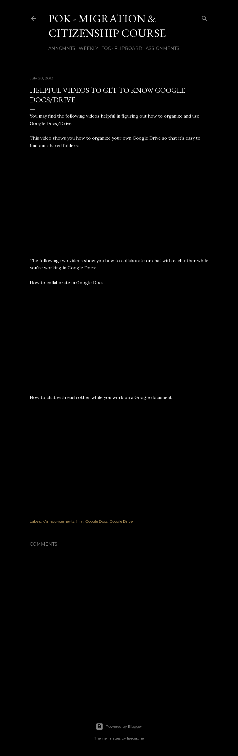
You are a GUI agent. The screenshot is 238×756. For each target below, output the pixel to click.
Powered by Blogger (119, 726)
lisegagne (135, 738)
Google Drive (121, 521)
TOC (106, 48)
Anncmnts (61, 48)
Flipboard (128, 48)
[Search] (204, 17)
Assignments (162, 48)
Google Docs (96, 521)
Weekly (88, 48)
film (79, 521)
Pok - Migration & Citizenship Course (107, 25)
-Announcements (58, 521)
